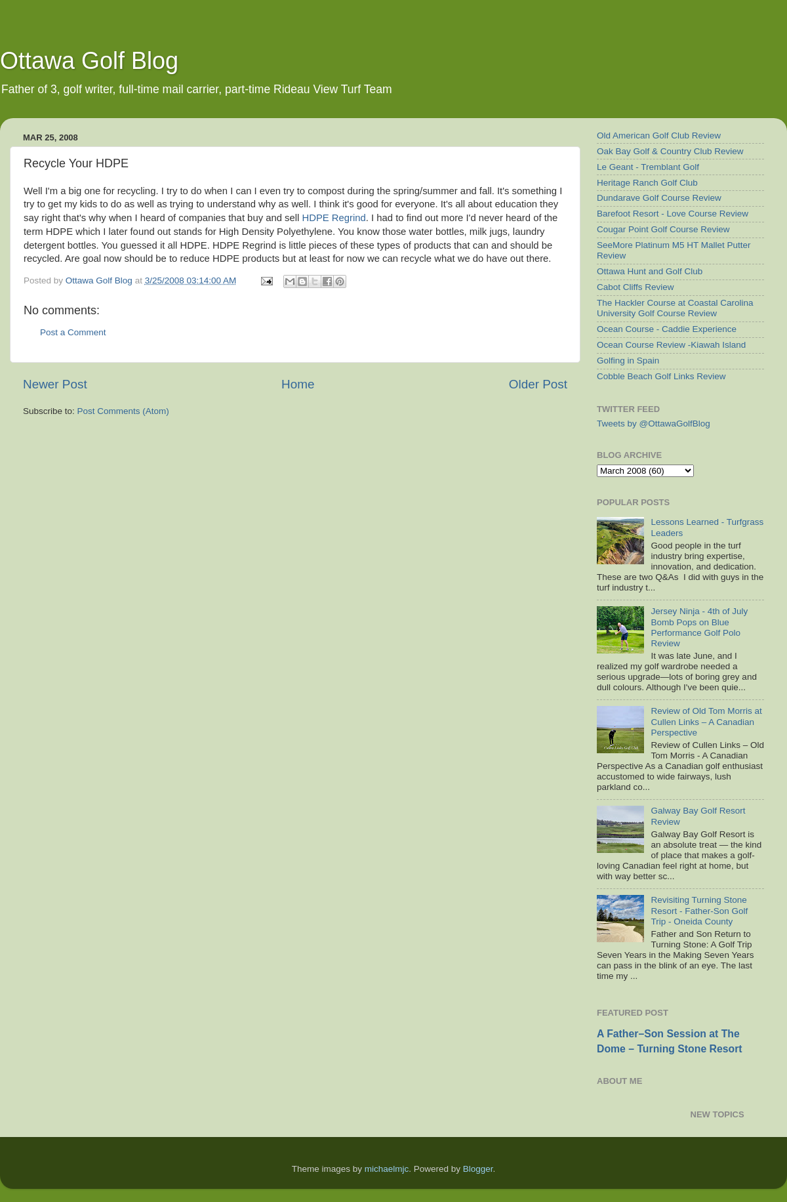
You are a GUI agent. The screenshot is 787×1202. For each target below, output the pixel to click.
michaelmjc (387, 1169)
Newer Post (55, 384)
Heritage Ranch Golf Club (647, 183)
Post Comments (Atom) (123, 411)
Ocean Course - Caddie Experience (667, 329)
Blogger (478, 1169)
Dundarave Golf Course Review (659, 198)
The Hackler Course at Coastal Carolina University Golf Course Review (675, 308)
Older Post (538, 384)
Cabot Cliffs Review (635, 287)
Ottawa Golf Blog (89, 60)
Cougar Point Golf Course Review (663, 229)
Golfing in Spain (628, 360)
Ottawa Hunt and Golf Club (649, 271)
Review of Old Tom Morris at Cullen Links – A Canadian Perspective (706, 721)
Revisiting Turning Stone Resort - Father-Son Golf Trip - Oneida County (699, 910)
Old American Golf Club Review (659, 135)
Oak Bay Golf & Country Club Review (670, 151)
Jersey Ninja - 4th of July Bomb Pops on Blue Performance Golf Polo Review (699, 627)
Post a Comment (73, 332)
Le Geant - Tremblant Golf (648, 167)
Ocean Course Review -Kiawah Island (671, 345)
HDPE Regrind (333, 218)
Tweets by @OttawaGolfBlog (653, 423)
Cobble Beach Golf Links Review (661, 376)
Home (297, 384)
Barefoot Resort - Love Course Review (672, 213)
